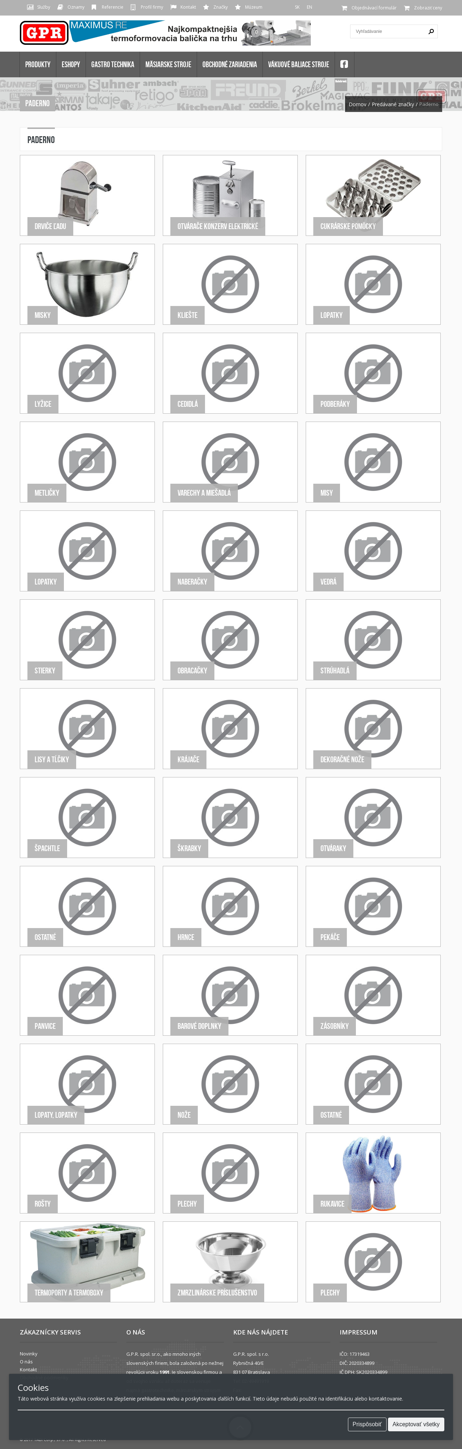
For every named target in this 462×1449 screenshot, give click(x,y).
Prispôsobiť (367, 1424)
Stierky (45, 670)
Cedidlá (188, 404)
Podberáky (335, 404)
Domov (357, 104)
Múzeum (253, 7)
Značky (220, 7)
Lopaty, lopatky (56, 1115)
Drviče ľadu (50, 226)
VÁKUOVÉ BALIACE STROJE (298, 64)
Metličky (47, 492)
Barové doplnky (199, 1026)
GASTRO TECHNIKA (112, 64)
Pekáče (330, 937)
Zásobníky (335, 1026)
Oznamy (75, 7)
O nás (26, 1361)
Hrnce (186, 937)
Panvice (45, 1026)
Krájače (188, 759)
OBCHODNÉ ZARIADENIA (229, 64)
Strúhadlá (335, 670)
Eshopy (71, 64)
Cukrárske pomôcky (348, 226)
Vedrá (328, 581)
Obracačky (192, 670)
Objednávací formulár (374, 8)
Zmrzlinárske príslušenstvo (217, 1292)
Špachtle (47, 848)
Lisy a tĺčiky (52, 759)
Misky (43, 315)
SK (297, 7)
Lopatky (332, 315)
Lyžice (43, 404)
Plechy (187, 1203)
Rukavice (332, 1203)
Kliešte (187, 315)
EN (309, 7)
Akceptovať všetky (416, 1424)
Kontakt (188, 7)
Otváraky (333, 848)
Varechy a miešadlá (204, 492)
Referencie (112, 7)
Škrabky (189, 848)
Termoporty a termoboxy (69, 1292)
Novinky (29, 1354)
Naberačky (192, 581)
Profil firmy (152, 7)
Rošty (43, 1203)
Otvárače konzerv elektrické (218, 226)
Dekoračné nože (342, 759)
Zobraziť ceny (428, 8)
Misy (327, 492)
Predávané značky (393, 104)
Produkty (38, 64)
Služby (43, 7)
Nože (184, 1115)
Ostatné (45, 937)
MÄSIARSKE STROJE (168, 64)
